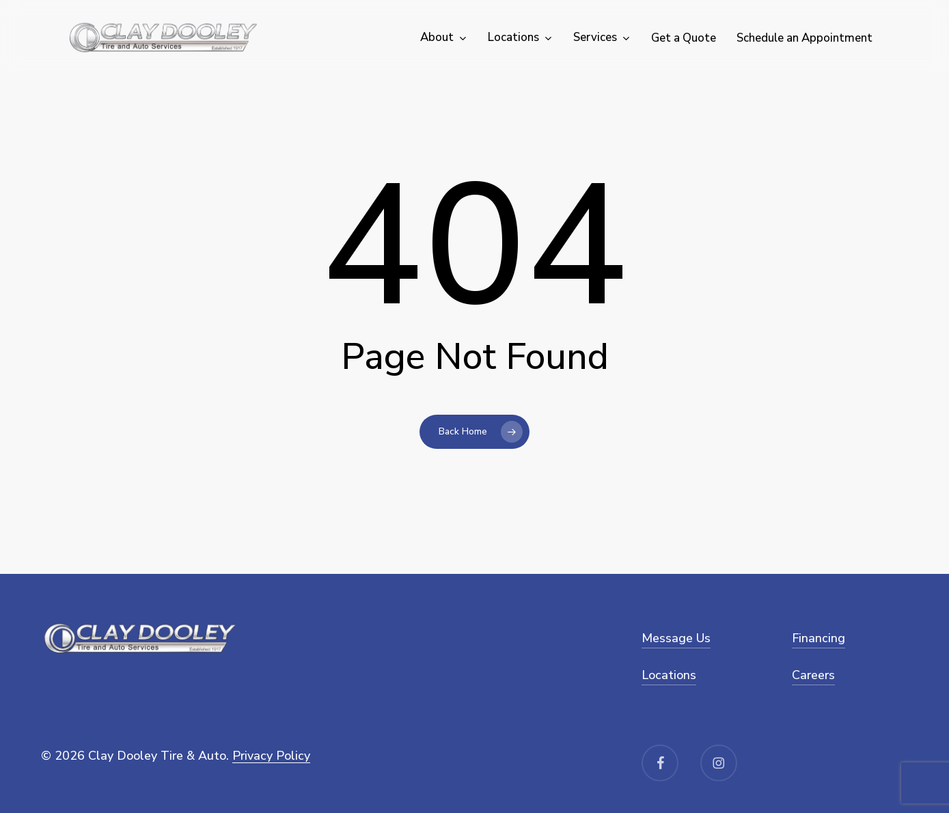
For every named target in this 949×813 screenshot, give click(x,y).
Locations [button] (669, 675)
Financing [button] (818, 638)
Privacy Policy (271, 755)
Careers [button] (813, 675)
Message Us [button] (676, 638)
